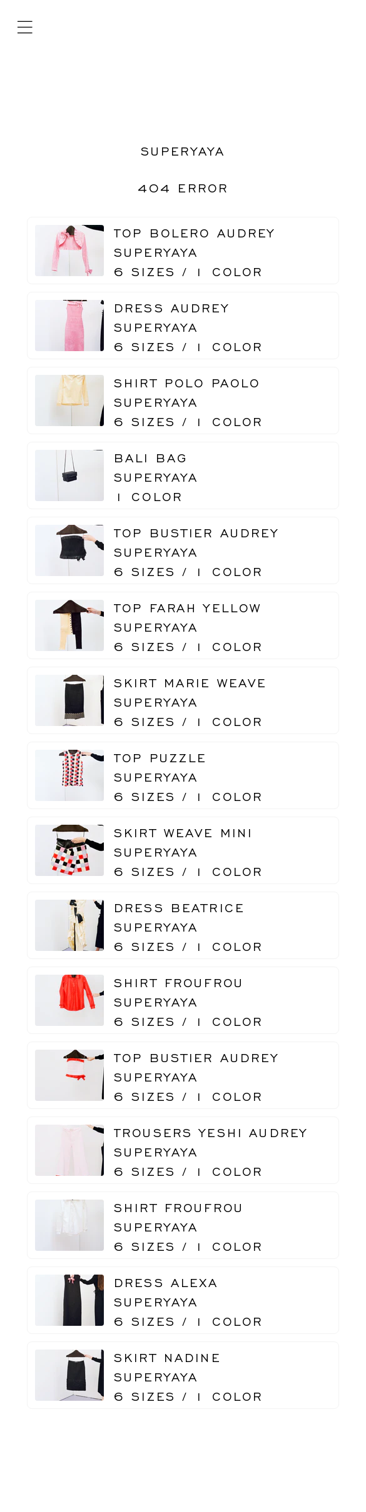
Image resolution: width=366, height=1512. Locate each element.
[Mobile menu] (24, 27)
